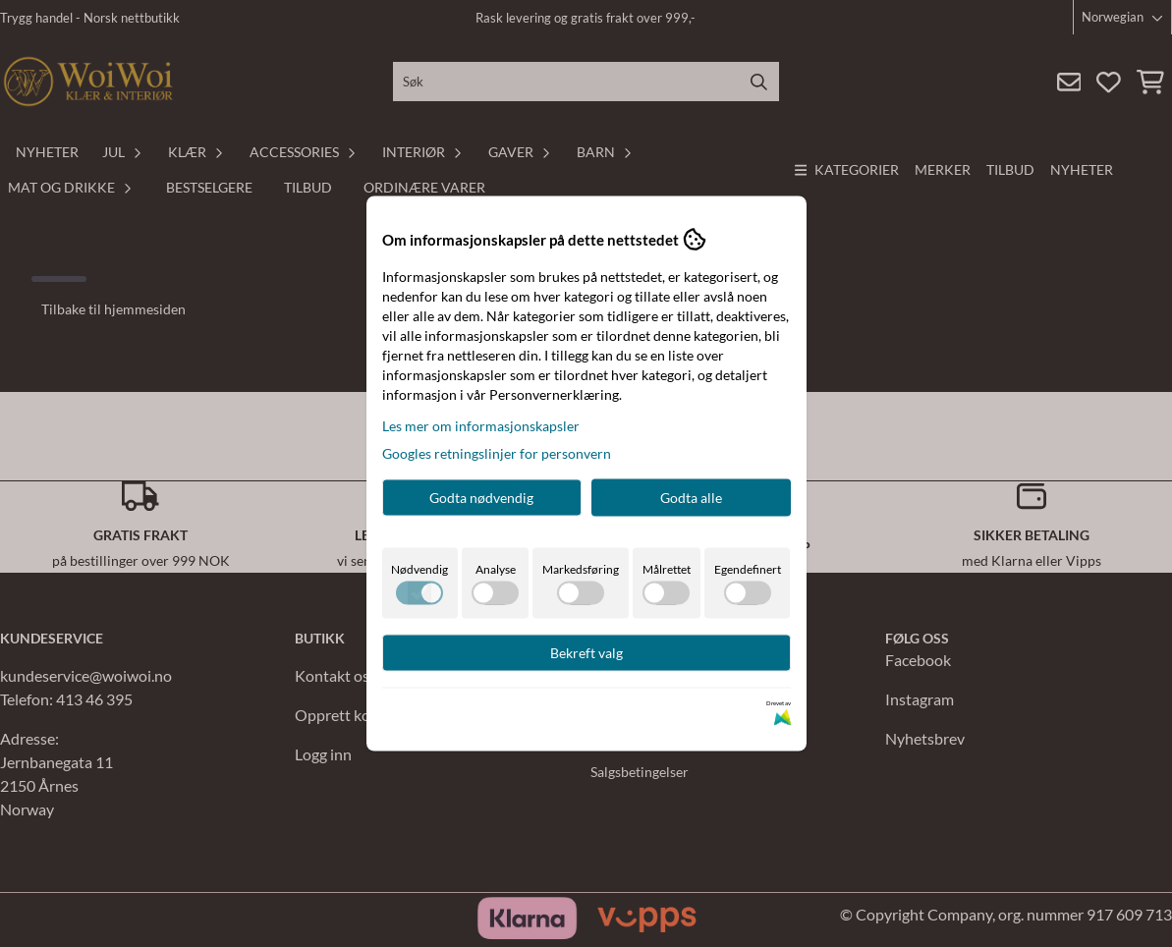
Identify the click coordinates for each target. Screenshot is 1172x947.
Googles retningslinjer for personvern (496, 453)
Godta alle (691, 497)
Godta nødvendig (481, 497)
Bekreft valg (586, 652)
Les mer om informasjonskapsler (481, 426)
